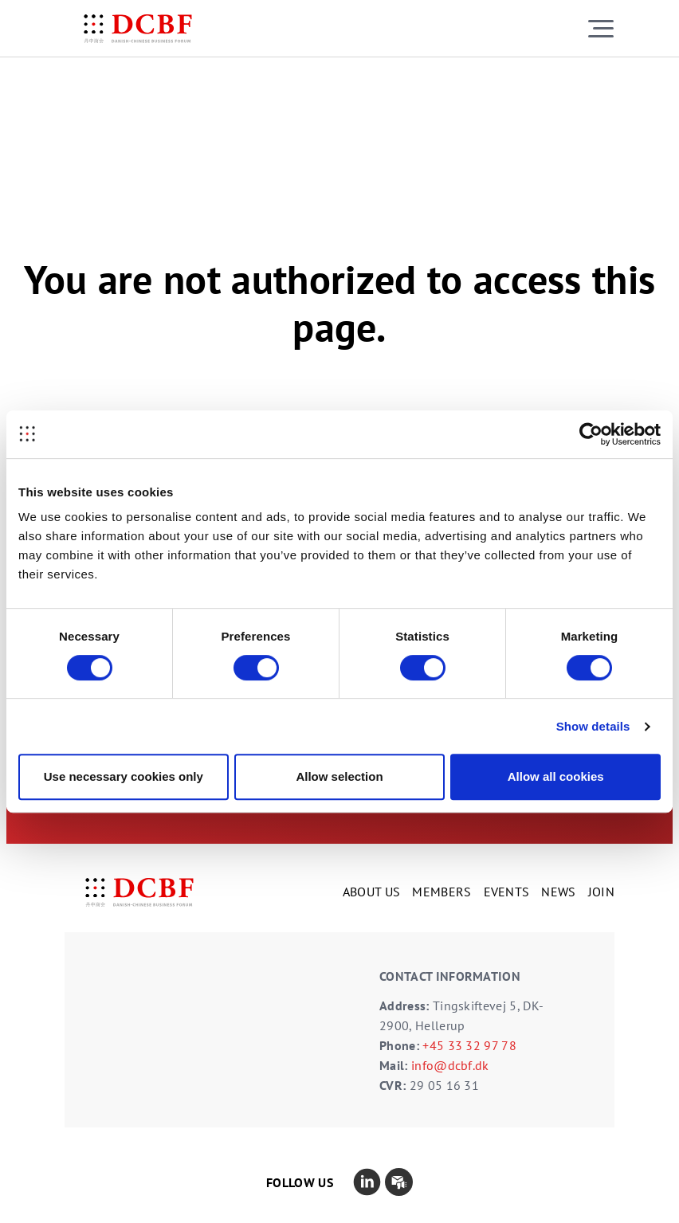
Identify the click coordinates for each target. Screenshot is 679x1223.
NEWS (558, 892)
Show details (593, 726)
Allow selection (339, 776)
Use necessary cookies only (123, 776)
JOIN (601, 892)
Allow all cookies (556, 776)
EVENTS (507, 892)
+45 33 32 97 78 (469, 1045)
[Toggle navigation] (600, 28)
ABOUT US (372, 892)
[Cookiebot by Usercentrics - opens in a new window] (591, 434)
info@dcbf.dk (450, 1065)
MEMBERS (441, 892)
